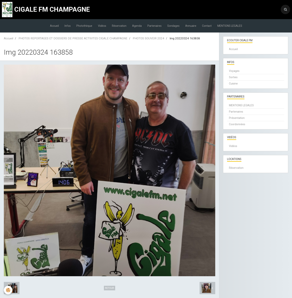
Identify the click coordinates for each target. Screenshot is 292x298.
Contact (207, 25)
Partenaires (154, 25)
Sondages (173, 25)
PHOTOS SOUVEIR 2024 (148, 38)
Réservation (119, 25)
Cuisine (233, 83)
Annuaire (190, 25)
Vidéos (102, 25)
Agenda (137, 25)
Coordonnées (237, 124)
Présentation (237, 117)
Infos (68, 25)
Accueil (54, 25)
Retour (109, 288)
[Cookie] (8, 290)
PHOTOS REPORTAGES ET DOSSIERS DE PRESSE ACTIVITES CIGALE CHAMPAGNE (73, 38)
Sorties (233, 77)
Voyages (234, 70)
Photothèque (84, 25)
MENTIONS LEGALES (229, 25)
